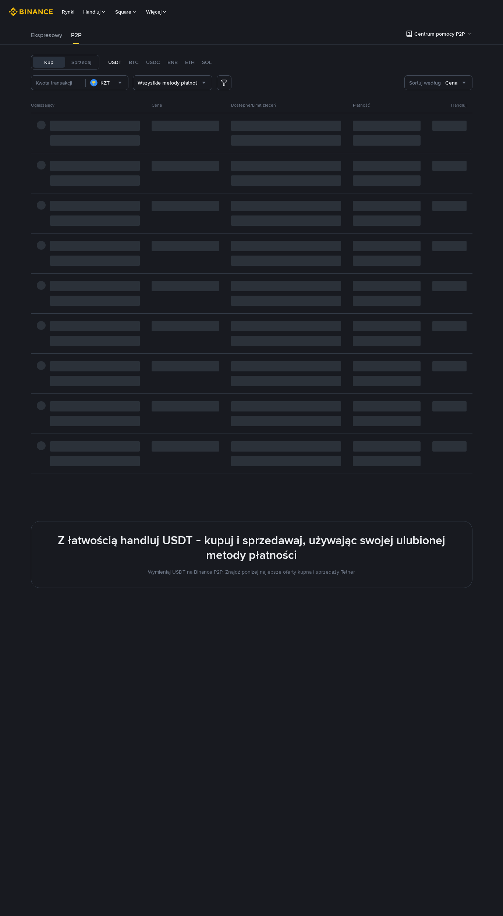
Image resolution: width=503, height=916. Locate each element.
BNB (172, 62)
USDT (114, 62)
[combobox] (118, 82)
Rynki (68, 11)
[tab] (46, 35)
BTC (134, 62)
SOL (207, 62)
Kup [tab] (48, 62)
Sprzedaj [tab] (81, 62)
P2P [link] (76, 35)
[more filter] (224, 82)
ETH (190, 62)
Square (126, 11)
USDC (153, 62)
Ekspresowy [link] (46, 35)
